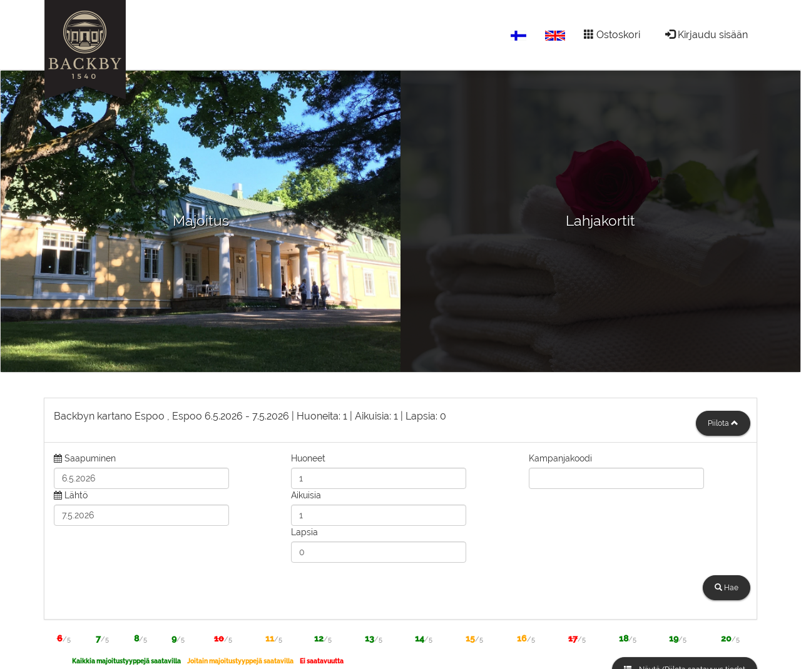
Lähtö (76, 495)
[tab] (400, 420)
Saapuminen (90, 458)
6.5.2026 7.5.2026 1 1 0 (250, 416)
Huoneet (308, 458)
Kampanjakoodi (560, 458)
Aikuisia (306, 495)
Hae (726, 587)
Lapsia (304, 532)
